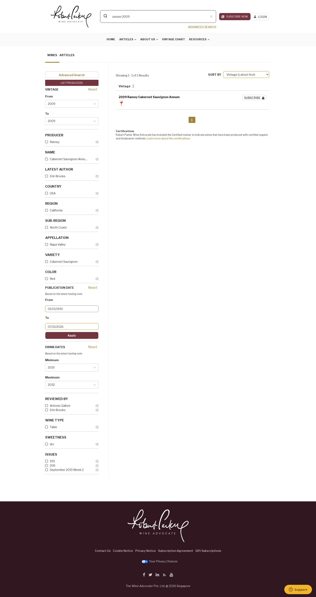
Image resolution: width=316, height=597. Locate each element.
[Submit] (105, 15)
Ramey (54, 142)
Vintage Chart (173, 39)
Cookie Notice (123, 550)
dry (52, 444)
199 (52, 461)
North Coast (58, 227)
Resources (198, 39)
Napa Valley (58, 244)
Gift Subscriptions (208, 550)
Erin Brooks (58, 176)
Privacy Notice (145, 550)
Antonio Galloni (60, 405)
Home (111, 39)
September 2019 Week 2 (67, 469)
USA (53, 193)
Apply (72, 335)
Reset (92, 89)
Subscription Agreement (175, 550)
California (56, 210)
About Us (147, 39)
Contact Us (103, 550)
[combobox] (158, 16)
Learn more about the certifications (168, 138)
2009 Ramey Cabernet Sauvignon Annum (149, 97)
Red (52, 278)
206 (52, 465)
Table (53, 427)
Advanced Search (72, 75)
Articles (126, 39)
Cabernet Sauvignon (64, 261)
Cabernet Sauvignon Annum (68, 159)
